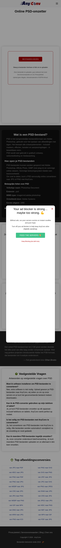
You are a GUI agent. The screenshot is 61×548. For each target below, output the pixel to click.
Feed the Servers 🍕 (30, 235)
